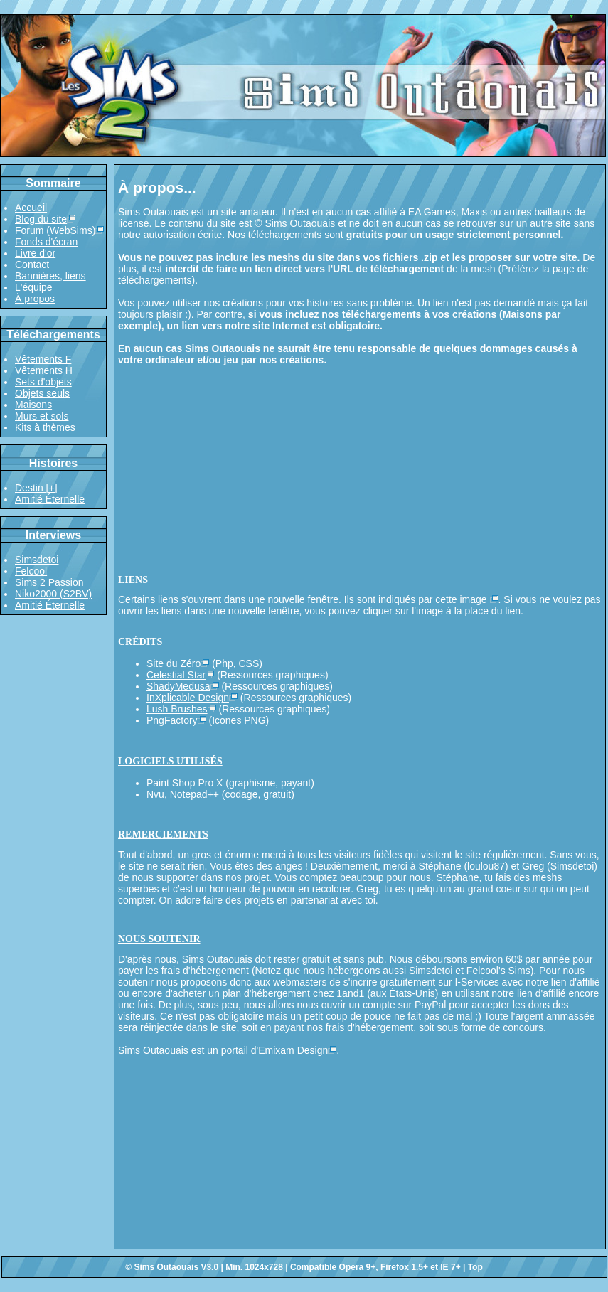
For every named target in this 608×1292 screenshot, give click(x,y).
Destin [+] (36, 487)
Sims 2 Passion (49, 582)
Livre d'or (35, 253)
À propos (35, 298)
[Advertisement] (359, 466)
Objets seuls (42, 393)
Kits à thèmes (45, 427)
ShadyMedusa (178, 686)
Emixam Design (293, 1050)
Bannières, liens (50, 276)
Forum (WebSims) (55, 230)
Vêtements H (44, 370)
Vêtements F (43, 359)
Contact (32, 264)
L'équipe (34, 287)
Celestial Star (176, 674)
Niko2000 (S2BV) (53, 593)
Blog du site (41, 219)
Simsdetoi (36, 559)
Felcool (31, 571)
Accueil (31, 207)
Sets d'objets (43, 382)
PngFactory (172, 720)
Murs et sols (41, 416)
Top (475, 1267)
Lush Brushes (177, 709)
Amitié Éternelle (50, 499)
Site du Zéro (173, 663)
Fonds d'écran (46, 241)
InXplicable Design (187, 697)
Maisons (33, 404)
